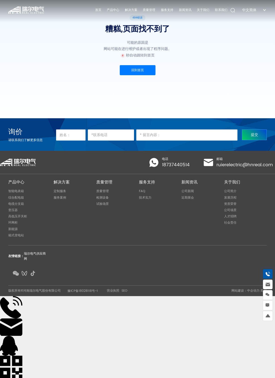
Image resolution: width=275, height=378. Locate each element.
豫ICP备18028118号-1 (82, 290)
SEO (124, 290)
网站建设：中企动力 (245, 290)
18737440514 (176, 165)
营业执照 (113, 290)
